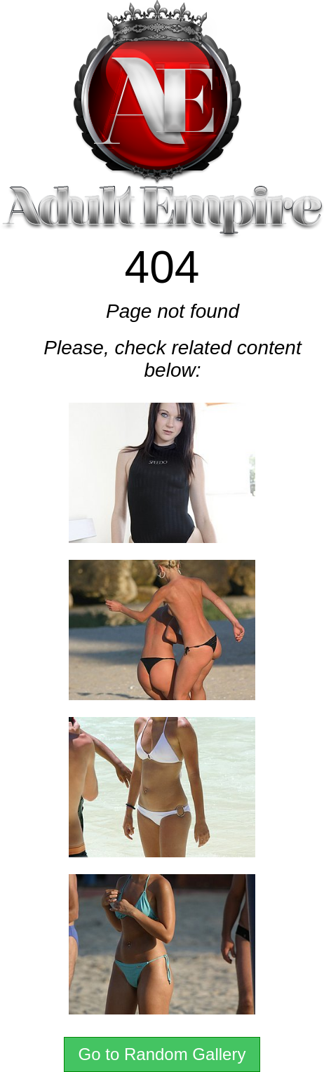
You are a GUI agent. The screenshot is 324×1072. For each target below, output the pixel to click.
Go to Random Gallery (162, 1054)
